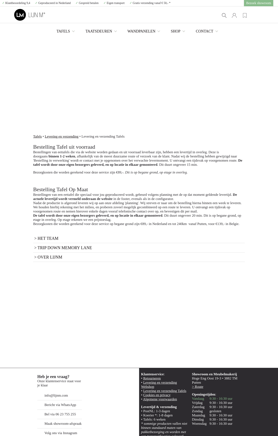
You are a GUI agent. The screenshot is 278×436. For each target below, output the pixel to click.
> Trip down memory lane (51, 207)
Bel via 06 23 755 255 (53, 370)
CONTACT (208, 15)
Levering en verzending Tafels (159, 347)
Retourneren (149, 338)
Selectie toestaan (243, 397)
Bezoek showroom (261, 3)
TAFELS (99, 15)
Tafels (36, 97)
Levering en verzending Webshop (161, 343)
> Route (196, 343)
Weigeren (243, 409)
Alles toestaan (243, 385)
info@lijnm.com (49, 351)
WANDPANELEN (158, 15)
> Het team (41, 197)
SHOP (184, 15)
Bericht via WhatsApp (52, 361)
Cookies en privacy (153, 351)
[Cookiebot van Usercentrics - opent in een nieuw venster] (27, 428)
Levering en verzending (54, 97)
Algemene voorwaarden (156, 356)
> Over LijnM (42, 216)
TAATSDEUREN (126, 15)
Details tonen (225, 428)
